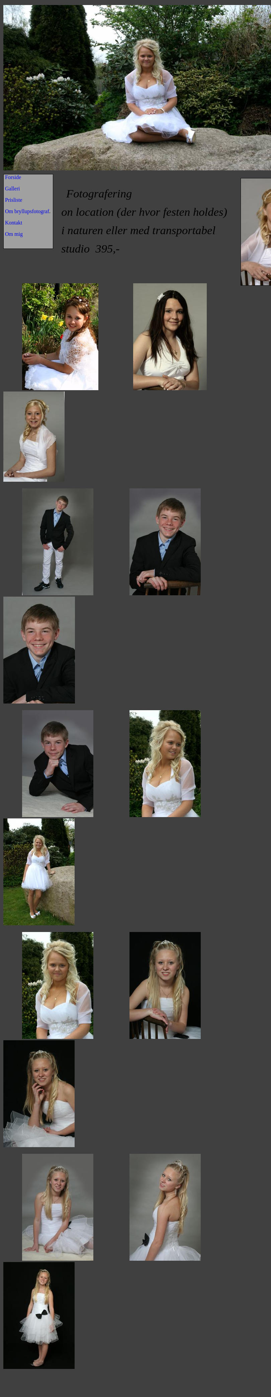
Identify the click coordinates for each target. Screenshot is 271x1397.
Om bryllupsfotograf (27, 211)
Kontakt (13, 222)
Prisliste (13, 200)
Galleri (12, 188)
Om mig (14, 234)
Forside (13, 177)
